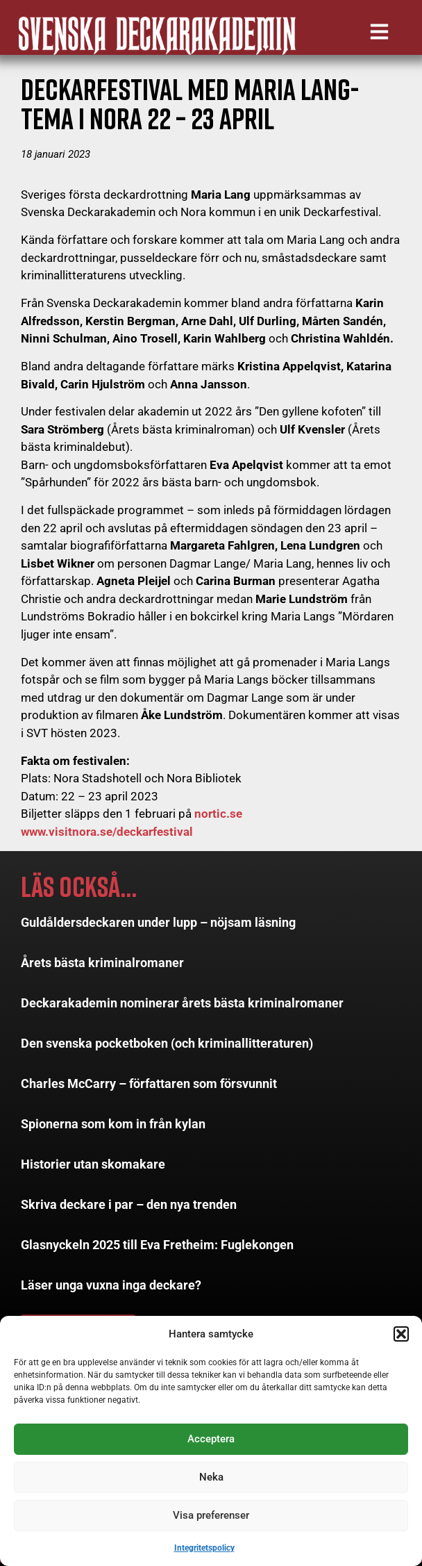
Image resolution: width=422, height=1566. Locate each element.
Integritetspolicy (204, 1548)
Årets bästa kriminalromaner (102, 966)
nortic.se (218, 818)
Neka (211, 1477)
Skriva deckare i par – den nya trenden (129, 1208)
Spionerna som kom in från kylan (113, 1127)
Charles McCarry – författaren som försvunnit (149, 1087)
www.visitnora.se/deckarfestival (107, 835)
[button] (401, 1334)
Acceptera (211, 1439)
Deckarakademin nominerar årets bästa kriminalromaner (182, 1006)
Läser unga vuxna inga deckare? (111, 1288)
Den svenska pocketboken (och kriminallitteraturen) (167, 1046)
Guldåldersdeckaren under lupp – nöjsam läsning (158, 925)
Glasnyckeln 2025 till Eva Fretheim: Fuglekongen (157, 1248)
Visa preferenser (211, 1515)
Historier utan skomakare (93, 1167)
